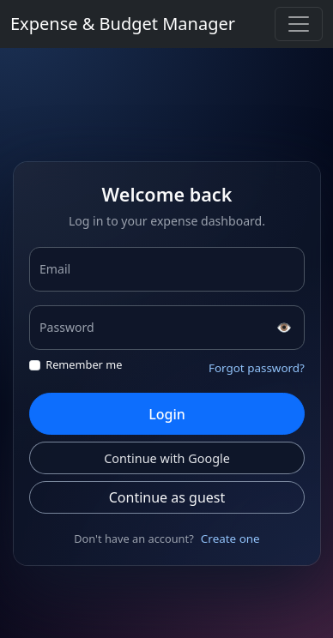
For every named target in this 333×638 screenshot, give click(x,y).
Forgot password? (256, 368)
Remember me (83, 365)
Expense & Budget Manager (122, 23)
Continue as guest (166, 497)
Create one (229, 538)
